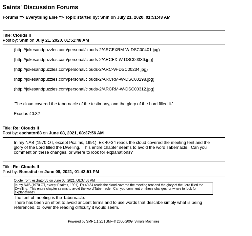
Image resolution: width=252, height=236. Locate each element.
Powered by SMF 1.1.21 (85, 221)
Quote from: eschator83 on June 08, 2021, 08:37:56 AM (54, 180)
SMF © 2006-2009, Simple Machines (132, 221)
